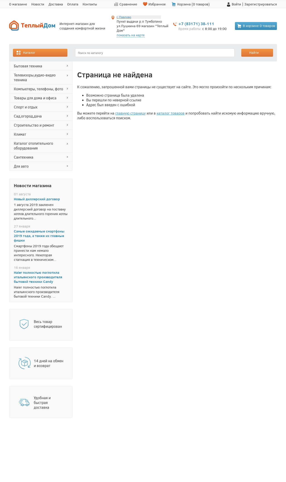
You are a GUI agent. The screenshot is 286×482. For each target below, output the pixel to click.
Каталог (25, 53)
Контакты (90, 4)
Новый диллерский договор (37, 199)
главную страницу (130, 113)
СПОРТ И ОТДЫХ (25, 107)
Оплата (72, 4)
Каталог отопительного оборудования (33, 145)
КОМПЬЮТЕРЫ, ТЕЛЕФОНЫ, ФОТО (38, 88)
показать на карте (131, 35)
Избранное (157, 4)
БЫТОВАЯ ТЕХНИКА (28, 66)
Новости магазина (33, 185)
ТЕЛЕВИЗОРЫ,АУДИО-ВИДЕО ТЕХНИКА (35, 77)
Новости (37, 4)
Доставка (56, 4)
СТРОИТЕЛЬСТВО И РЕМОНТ (34, 125)
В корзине (256, 26)
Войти (236, 4)
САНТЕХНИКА (23, 157)
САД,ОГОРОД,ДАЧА (28, 116)
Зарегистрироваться (260, 4)
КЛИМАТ (20, 134)
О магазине (18, 4)
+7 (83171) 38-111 (196, 23)
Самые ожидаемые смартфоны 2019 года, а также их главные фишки (39, 235)
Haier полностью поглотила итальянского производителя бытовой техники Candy (38, 277)
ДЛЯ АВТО (21, 166)
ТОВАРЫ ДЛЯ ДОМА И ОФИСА (35, 97)
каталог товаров (171, 113)
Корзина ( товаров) (193, 4)
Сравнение (128, 4)
